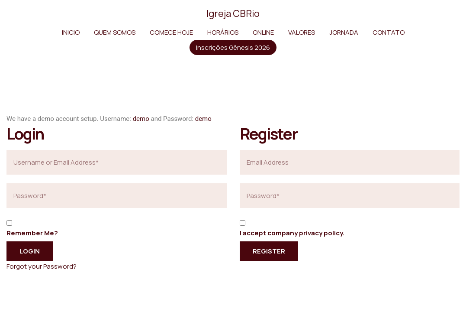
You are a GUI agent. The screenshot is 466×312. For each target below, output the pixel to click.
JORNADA (343, 32)
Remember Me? (32, 233)
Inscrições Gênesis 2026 (233, 47)
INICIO (71, 32)
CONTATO (389, 32)
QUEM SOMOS (114, 32)
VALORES (301, 32)
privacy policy (321, 232)
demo (141, 119)
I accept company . (292, 233)
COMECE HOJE (171, 32)
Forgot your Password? (41, 266)
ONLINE (263, 32)
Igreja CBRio (233, 13)
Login (29, 251)
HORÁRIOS (222, 32)
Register (269, 251)
